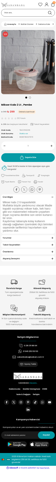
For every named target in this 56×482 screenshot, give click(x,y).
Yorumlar (7, 238)
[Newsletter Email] (28, 435)
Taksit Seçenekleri (11, 244)
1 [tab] (26, 98)
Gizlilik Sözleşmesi (31, 389)
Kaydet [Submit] (46, 435)
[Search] (28, 13)
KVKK (44, 389)
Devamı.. (33, 383)
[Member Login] (47, 4)
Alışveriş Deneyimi (11, 258)
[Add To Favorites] (10, 175)
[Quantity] (28, 145)
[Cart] (53, 4)
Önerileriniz (8, 251)
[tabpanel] (28, 62)
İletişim (36, 394)
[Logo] (13, 4)
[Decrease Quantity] (3, 145)
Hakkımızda (14, 389)
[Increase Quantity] (53, 145)
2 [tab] (30, 98)
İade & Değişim (23, 394)
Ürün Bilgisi (8, 197)
